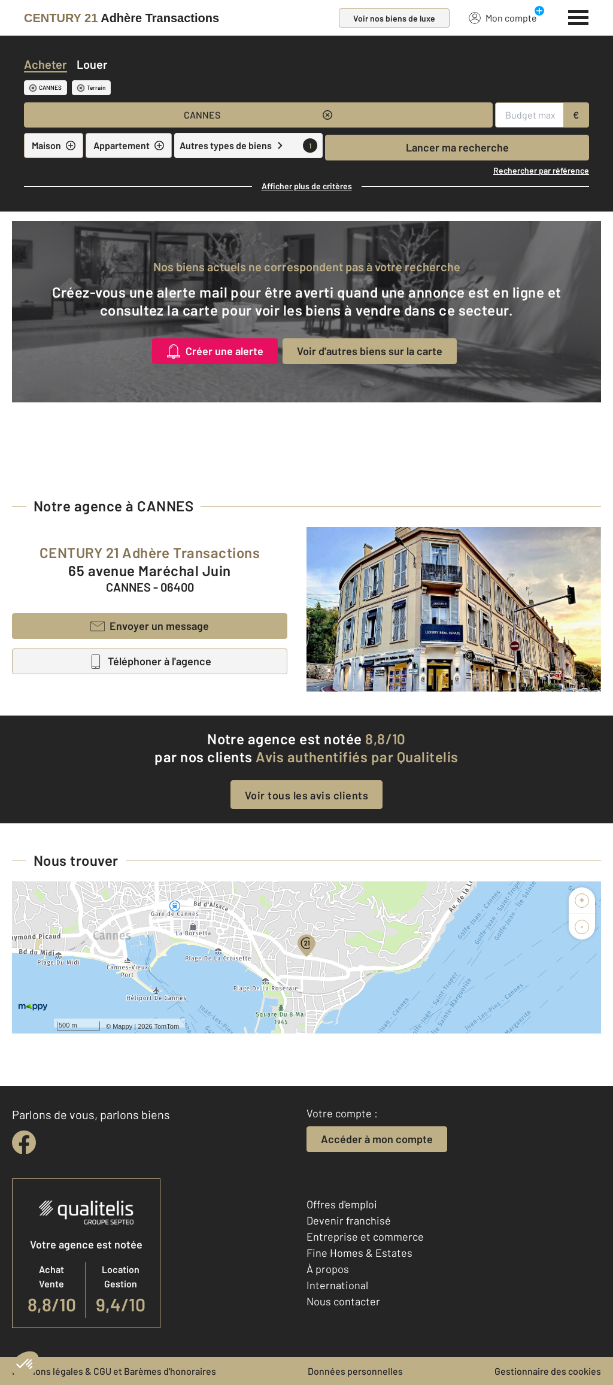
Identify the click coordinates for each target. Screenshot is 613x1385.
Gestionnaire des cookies (547, 1371)
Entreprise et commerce (365, 1236)
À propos (327, 1268)
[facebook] (24, 1142)
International (337, 1285)
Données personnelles (355, 1371)
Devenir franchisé (348, 1220)
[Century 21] (121, 18)
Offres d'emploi (341, 1204)
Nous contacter (343, 1301)
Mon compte (503, 17)
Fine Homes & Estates (359, 1252)
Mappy (122, 1026)
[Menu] (578, 16)
